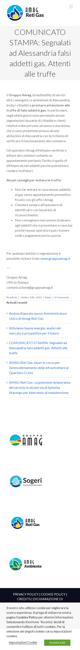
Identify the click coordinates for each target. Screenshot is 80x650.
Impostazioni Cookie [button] (23, 642)
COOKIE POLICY (53, 594)
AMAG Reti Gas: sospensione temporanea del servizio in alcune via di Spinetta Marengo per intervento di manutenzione (39, 387)
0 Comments (61, 297)
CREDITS (24, 599)
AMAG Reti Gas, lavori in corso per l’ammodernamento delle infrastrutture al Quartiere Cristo (38, 367)
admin (13, 297)
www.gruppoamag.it (55, 258)
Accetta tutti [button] (57, 642)
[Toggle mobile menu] (71, 6)
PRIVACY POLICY (26, 594)
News (48, 297)
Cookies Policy (27, 617)
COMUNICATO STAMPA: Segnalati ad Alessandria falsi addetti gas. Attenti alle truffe (38, 348)
